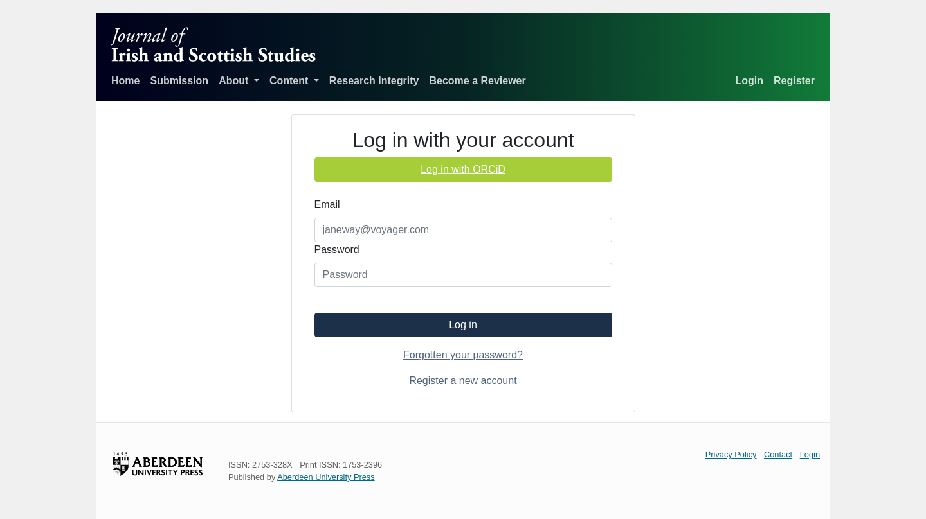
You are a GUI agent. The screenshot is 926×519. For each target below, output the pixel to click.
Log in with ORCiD (463, 169)
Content (290, 80)
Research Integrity (374, 80)
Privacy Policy (731, 454)
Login (749, 80)
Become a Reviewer (477, 80)
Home (125, 80)
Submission (179, 80)
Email (327, 204)
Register (794, 80)
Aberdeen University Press (326, 477)
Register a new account (462, 380)
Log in (463, 324)
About (235, 80)
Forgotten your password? (463, 354)
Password (336, 249)
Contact (778, 454)
